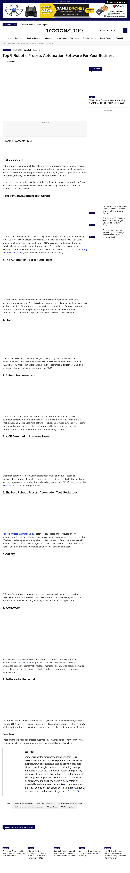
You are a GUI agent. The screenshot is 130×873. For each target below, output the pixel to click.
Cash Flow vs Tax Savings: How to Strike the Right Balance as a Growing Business (114, 221)
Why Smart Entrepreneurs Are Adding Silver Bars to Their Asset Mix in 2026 (108, 101)
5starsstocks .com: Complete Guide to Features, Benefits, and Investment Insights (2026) (115, 209)
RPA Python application (68, 807)
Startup (5, 848)
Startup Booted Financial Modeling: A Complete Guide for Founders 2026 (64, 853)
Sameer (12, 61)
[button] (125, 30)
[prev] (121, 24)
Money (92, 97)
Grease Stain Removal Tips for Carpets (33, 25)
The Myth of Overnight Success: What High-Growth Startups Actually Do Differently (115, 854)
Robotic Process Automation (45, 803)
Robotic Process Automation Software (70, 803)
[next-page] (8, 865)
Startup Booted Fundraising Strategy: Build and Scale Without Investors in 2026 (38, 854)
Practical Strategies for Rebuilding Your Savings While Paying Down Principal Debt (113, 233)
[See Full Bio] (81, 791)
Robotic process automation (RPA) (19, 533)
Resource (11, 43)
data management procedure (31, 662)
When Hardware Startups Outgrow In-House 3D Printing (90, 853)
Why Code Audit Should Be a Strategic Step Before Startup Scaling (14, 853)
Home (4, 43)
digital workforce (11, 485)
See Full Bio (74, 791)
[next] (125, 24)
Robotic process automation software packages (28, 807)
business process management (23, 803)
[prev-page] (4, 865)
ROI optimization (52, 807)
